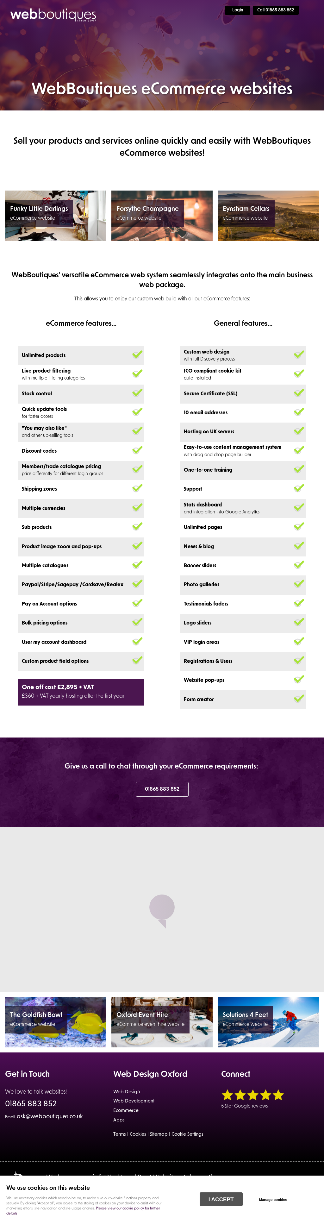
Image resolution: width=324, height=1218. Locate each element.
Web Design (126, 1092)
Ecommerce (126, 1110)
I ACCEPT (221, 1199)
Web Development (133, 1101)
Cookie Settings (187, 1134)
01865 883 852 (162, 789)
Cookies (138, 1134)
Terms (119, 1134)
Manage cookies (273, 1200)
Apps (119, 1120)
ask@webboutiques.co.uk (44, 1117)
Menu (313, 10)
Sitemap (159, 1134)
